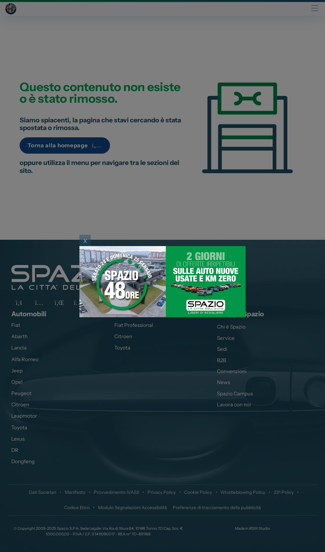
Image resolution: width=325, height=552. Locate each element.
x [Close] (85, 240)
